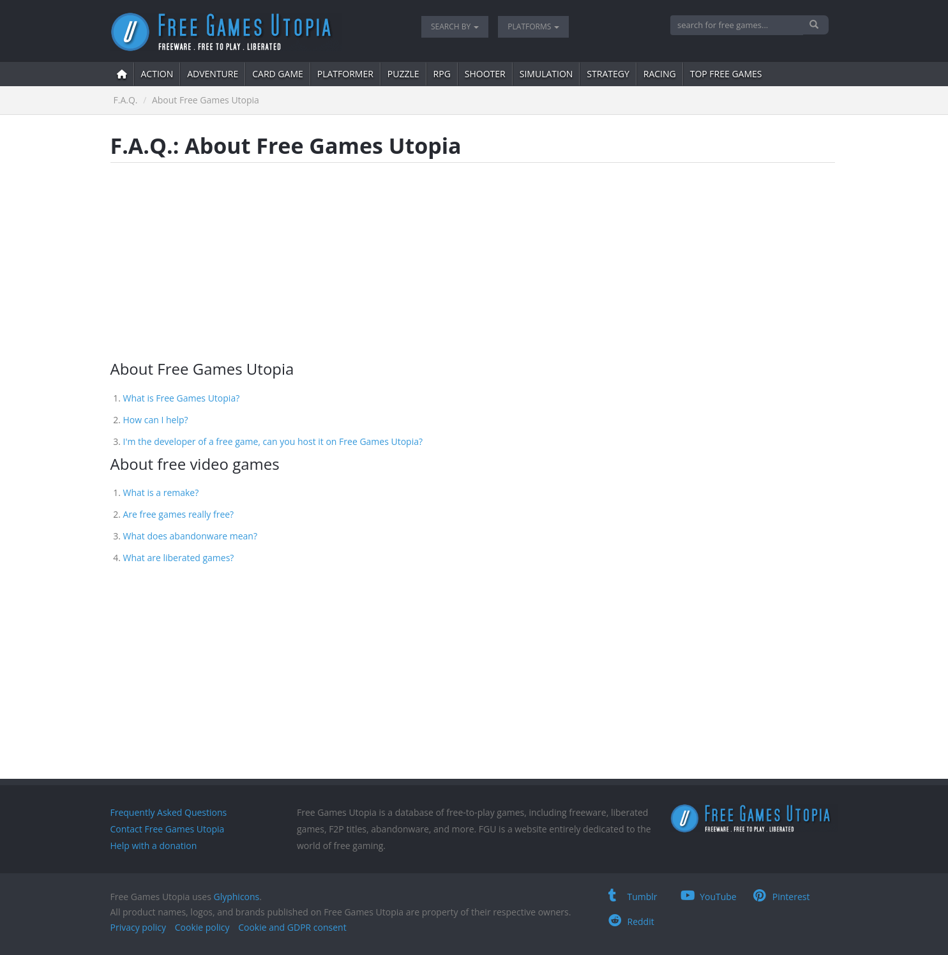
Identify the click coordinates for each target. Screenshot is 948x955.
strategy (608, 74)
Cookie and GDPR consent (292, 927)
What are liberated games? (178, 558)
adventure (212, 74)
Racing (659, 74)
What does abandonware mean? (190, 536)
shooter (485, 74)
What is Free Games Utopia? (181, 398)
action (157, 74)
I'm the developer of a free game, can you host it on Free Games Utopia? (273, 441)
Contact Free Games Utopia (167, 829)
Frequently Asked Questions (168, 812)
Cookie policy (202, 927)
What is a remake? (161, 492)
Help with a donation (153, 845)
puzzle (403, 74)
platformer (345, 74)
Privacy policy (138, 927)
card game (277, 74)
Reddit (631, 921)
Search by (455, 26)
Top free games (726, 74)
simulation (546, 74)
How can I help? (155, 420)
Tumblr (633, 897)
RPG (442, 74)
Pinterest (781, 897)
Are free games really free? (178, 514)
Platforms (533, 26)
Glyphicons (236, 897)
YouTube (709, 897)
